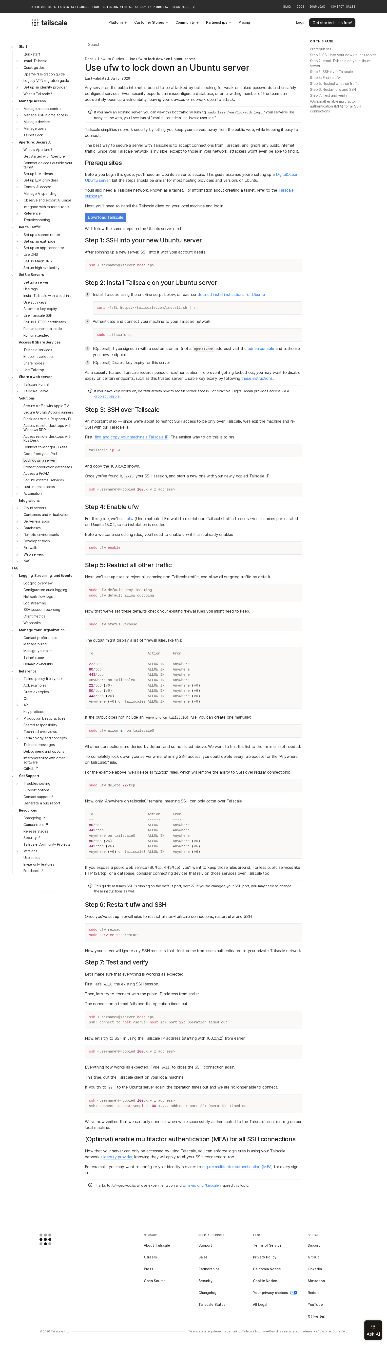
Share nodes (33, 363)
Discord (314, 1245)
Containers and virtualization (46, 514)
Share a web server (35, 377)
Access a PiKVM (36, 473)
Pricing (244, 22)
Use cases (31, 857)
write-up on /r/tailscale (201, 1185)
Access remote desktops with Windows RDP (47, 427)
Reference (32, 213)
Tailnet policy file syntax (43, 678)
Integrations (29, 500)
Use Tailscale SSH (38, 315)
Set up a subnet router (42, 235)
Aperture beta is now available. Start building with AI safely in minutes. (113, 7)
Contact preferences (40, 638)
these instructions (257, 378)
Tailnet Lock (33, 135)
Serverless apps (37, 521)
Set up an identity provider (45, 87)
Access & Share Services (40, 342)
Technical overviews (40, 731)
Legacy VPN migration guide (46, 80)
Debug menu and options (43, 751)
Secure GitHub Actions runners (48, 412)
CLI (26, 698)
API (26, 705)
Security (205, 1281)
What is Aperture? (37, 149)
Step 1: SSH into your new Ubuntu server (343, 55)
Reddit (313, 1292)
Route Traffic (30, 227)
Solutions (27, 398)
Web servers (34, 554)
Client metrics (34, 616)
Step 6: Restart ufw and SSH (333, 89)
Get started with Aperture (44, 156)
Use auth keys (34, 302)
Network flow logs (38, 596)
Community (187, 22)
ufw (130, 518)
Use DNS (31, 254)
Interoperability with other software (44, 760)
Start (23, 46)
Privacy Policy (264, 1257)
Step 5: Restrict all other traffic (334, 83)
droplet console (107, 396)
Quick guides (34, 67)
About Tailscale (157, 1245)
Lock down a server (39, 460)
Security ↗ (32, 838)
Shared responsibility (40, 725)
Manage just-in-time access (46, 115)
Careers (150, 1257)
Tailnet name (33, 657)
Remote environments (41, 534)
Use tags (30, 289)
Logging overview (38, 583)
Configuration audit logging (45, 590)
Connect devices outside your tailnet (47, 165)
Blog (287, 6)
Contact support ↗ (38, 797)
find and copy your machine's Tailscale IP (131, 437)
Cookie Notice (265, 1281)
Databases (32, 528)
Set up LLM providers (41, 180)
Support (205, 1245)
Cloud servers (35, 508)
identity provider (117, 1156)
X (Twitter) (317, 1316)
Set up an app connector (44, 248)
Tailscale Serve (36, 391)
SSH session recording (42, 609)
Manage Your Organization (42, 630)
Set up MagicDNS (37, 261)
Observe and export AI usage (47, 200)
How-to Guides (111, 59)
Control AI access (38, 187)
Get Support (29, 776)
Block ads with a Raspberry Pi (47, 419)
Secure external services (43, 480)
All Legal (260, 1304)
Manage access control (42, 109)
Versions (30, 851)
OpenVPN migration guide (44, 74)
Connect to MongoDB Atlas (45, 447)
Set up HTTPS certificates (44, 322)
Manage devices (37, 122)
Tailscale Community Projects (46, 844)
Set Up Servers (31, 275)
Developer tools (37, 541)
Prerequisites (320, 49)
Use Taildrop (34, 370)
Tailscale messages (39, 745)
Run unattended (36, 335)
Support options (36, 790)
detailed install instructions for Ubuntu (231, 294)
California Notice (267, 1269)
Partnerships (219, 22)
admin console (261, 348)
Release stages (35, 831)
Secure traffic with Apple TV (46, 406)
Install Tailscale (36, 61)
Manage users (35, 128)
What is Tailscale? (37, 94)
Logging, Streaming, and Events (45, 575)
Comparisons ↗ (35, 824)
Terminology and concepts (45, 738)
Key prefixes (33, 711)
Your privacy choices (275, 1292)
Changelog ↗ (34, 818)
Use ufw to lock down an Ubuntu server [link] (162, 59)
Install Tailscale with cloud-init (47, 295)
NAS (27, 561)
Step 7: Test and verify (328, 95)
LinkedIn (315, 1269)
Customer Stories (151, 22)
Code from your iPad (40, 454)
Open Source (155, 1281)
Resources (28, 810)
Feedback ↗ (33, 871)
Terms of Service (267, 1245)
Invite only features (38, 864)
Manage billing (35, 644)
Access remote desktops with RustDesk (47, 438)
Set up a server (35, 282)
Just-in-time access (39, 487)
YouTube (315, 1304)
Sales (203, 1257)
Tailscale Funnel (36, 384)
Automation (33, 493)
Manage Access (32, 101)
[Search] (148, 44)
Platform (118, 22)
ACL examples (34, 685)
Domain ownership (38, 664)
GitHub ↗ (31, 768)
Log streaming (34, 603)
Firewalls (31, 547)
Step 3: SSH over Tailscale (331, 72)
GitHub (314, 1257)
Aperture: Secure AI (35, 142)
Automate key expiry (40, 309)
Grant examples (36, 692)
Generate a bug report (41, 803)
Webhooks (32, 623)
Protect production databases (47, 467)
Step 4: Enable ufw (325, 77)
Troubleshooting (36, 220)
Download (317, 6)
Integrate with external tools (46, 207)
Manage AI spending (40, 193)
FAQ (15, 568)
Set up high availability (41, 268)
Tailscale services (37, 350)
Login (300, 22)
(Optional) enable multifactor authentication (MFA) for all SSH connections (335, 106)
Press (148, 1269)
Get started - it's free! (332, 22)
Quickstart (31, 54)
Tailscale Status (212, 1304)
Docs (300, 6)
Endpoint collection (38, 356)
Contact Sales (343, 6)
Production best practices (45, 718)
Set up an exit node (40, 241)
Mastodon (316, 1281)
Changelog (207, 1292)
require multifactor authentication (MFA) (237, 1166)
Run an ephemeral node (42, 329)
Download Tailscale (105, 217)
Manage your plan (38, 651)
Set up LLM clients (38, 174)
